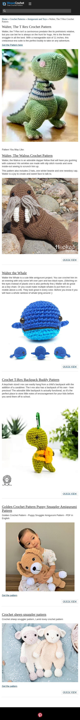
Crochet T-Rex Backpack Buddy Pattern (30, 380)
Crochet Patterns (17, 19)
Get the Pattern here (12, 45)
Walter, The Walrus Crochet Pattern (27, 156)
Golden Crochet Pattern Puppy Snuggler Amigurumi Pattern (39, 508)
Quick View (70, 260)
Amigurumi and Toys (37, 19)
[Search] (37, 11)
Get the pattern (9, 595)
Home (5, 19)
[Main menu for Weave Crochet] (30, 4)
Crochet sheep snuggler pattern (24, 614)
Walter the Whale (14, 273)
